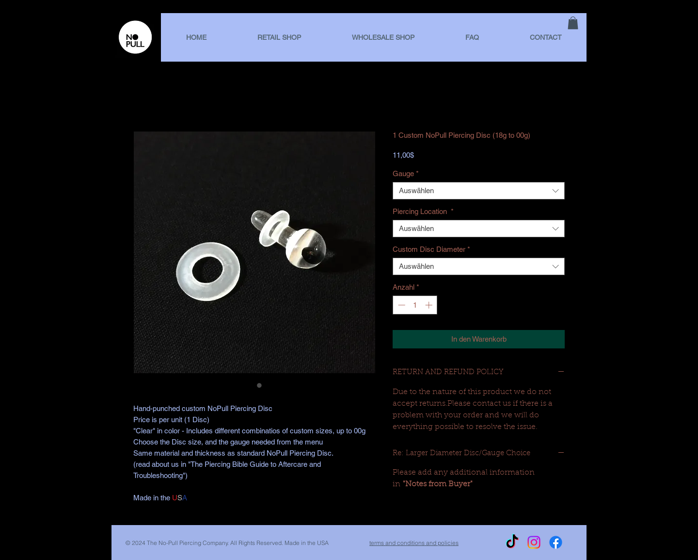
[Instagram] (533, 542)
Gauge (406, 173)
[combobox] (479, 190)
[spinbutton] (415, 305)
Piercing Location (423, 211)
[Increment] (429, 305)
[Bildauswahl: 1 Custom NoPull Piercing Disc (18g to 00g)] (249, 385)
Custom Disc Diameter (431, 249)
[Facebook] (555, 542)
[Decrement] (400, 305)
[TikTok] (512, 542)
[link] (573, 22)
